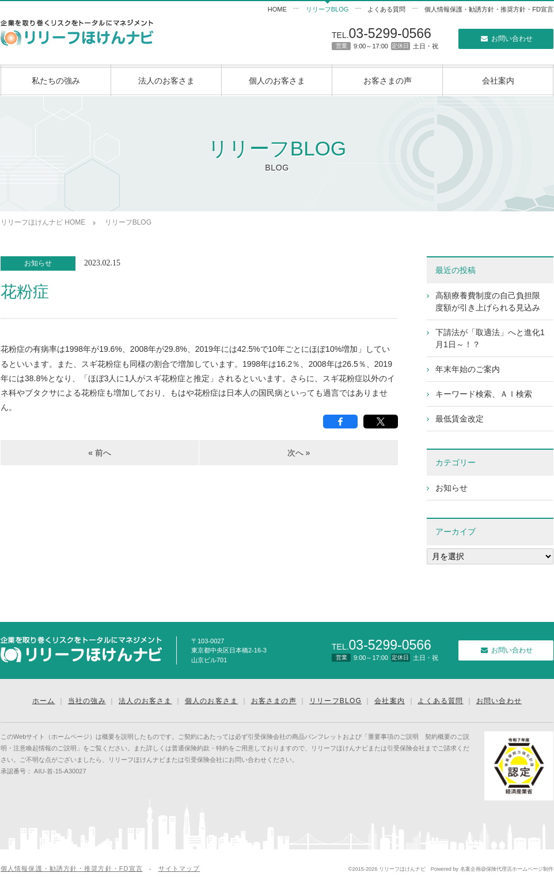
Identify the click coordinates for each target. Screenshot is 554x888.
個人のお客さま (277, 80)
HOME (277, 9)
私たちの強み (56, 80)
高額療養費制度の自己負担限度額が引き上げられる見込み (487, 301)
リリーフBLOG (327, 9)
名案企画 (470, 869)
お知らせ (38, 263)
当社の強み (87, 701)
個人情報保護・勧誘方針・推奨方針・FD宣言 (488, 9)
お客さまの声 (387, 80)
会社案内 (498, 80)
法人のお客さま (166, 80)
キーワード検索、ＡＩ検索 (483, 394)
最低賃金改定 (459, 418)
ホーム (43, 701)
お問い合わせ (505, 39)
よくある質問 (386, 9)
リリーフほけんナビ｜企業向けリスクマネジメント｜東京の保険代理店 (77, 32)
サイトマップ (179, 868)
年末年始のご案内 (467, 369)
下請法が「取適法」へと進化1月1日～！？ (490, 338)
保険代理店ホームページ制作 (519, 869)
